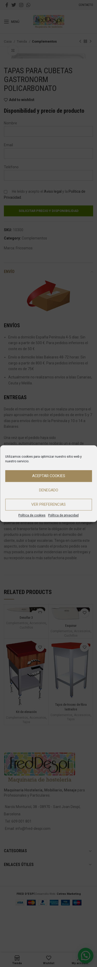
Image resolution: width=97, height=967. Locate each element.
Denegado (48, 490)
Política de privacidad (63, 515)
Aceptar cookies (48, 476)
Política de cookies (32, 515)
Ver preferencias (48, 504)
